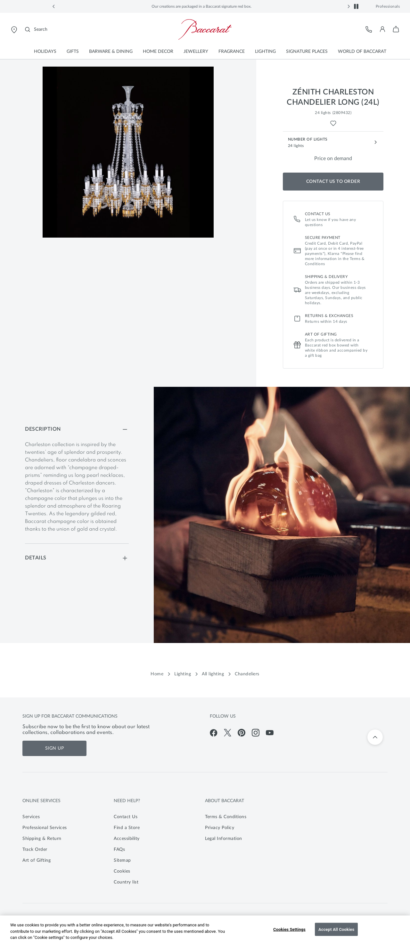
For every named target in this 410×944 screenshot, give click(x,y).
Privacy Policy (219, 828)
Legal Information (223, 838)
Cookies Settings (289, 929)
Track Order (34, 849)
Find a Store (127, 828)
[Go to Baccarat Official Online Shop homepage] (205, 29)
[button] (54, 6)
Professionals (388, 6)
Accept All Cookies (336, 929)
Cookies (122, 871)
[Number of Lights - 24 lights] (333, 142)
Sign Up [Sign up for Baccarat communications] (54, 748)
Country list (126, 882)
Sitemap (122, 860)
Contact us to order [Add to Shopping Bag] (333, 181)
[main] (205, 378)
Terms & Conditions (225, 817)
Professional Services (44, 828)
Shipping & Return (42, 838)
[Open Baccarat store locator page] (14, 29)
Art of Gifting (36, 860)
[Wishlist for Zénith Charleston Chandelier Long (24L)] (333, 123)
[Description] (77, 429)
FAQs (119, 849)
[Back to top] (375, 737)
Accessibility (127, 838)
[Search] (36, 29)
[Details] (77, 558)
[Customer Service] (369, 29)
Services (31, 817)
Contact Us (125, 817)
